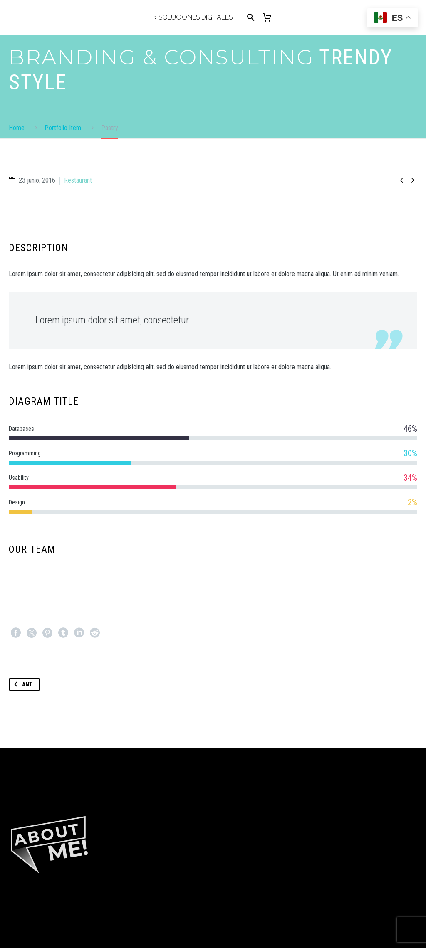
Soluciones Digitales (196, 17)
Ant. (22, 684)
